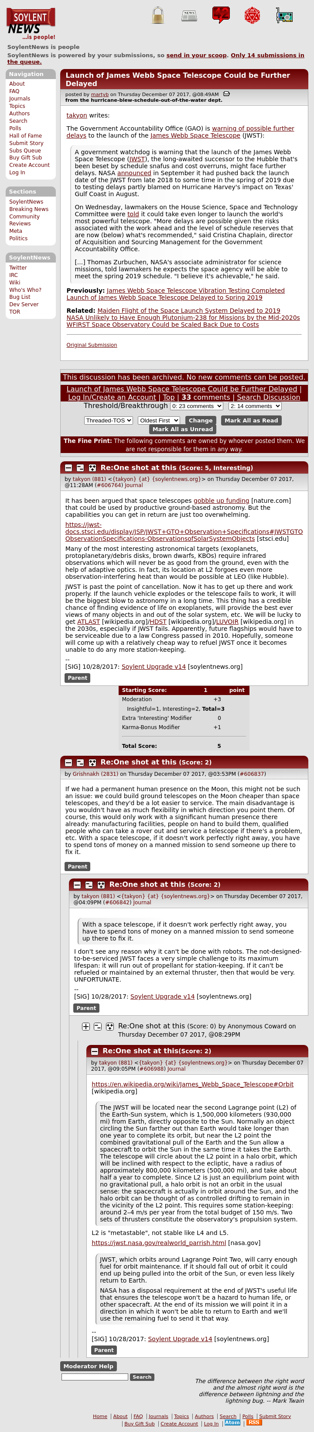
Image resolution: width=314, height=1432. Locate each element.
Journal (134, 485)
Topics (17, 106)
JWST (137, 159)
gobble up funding (221, 500)
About (17, 84)
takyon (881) (89, 479)
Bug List (20, 297)
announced (134, 172)
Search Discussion (268, 397)
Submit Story (26, 143)
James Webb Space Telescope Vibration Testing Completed (196, 290)
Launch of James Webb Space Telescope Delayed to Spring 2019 (165, 297)
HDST (158, 621)
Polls (15, 128)
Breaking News (28, 209)
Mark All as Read (251, 420)
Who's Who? (25, 290)
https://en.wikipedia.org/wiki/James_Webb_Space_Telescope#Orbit (193, 1084)
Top (169, 397)
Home (100, 1416)
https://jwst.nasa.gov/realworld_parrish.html (159, 1242)
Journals (19, 99)
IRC (13, 275)
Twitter (18, 268)
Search (18, 121)
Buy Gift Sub (25, 158)
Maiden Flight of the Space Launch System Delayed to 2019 (188, 310)
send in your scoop (197, 55)
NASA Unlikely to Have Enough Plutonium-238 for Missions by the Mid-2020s (183, 317)
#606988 (152, 1069)
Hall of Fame (25, 136)
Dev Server (23, 304)
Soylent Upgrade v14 (154, 666)
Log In (17, 172)
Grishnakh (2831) (96, 774)
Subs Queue (25, 151)
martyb (100, 94)
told (133, 214)
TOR (14, 312)
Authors (19, 114)
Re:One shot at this (139, 467)
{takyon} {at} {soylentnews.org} (156, 479)
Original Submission (92, 345)
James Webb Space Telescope (195, 135)
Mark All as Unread (183, 429)
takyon (77, 115)
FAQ (14, 91)
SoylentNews (31, 24)
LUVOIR (227, 621)
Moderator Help (88, 1366)
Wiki (14, 283)
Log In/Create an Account (112, 397)
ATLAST (88, 621)
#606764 (109, 485)
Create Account (29, 165)
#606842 (117, 902)
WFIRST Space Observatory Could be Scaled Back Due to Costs (163, 324)
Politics (18, 238)
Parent (77, 678)
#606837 (252, 774)
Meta (15, 231)
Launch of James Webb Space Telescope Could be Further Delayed (182, 389)
